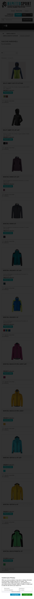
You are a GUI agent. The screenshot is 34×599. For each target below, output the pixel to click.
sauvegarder (15, 594)
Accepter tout (27, 594)
